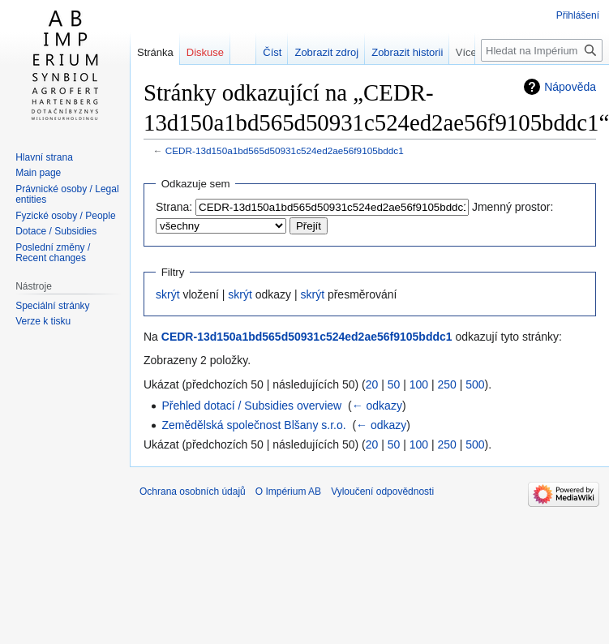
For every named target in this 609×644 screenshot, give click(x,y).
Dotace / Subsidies (55, 231)
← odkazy (377, 405)
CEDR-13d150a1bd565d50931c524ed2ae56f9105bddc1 (284, 150)
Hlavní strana (44, 157)
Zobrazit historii (416, 52)
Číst (281, 52)
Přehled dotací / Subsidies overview (251, 405)
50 (394, 384)
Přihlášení (577, 15)
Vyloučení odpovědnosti (382, 491)
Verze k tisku (43, 321)
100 (419, 384)
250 (446, 384)
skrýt (168, 294)
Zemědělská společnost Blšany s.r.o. (253, 425)
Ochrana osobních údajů (192, 491)
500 (474, 384)
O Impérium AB (288, 491)
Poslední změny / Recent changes (52, 253)
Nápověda (570, 86)
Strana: (174, 206)
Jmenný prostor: (512, 206)
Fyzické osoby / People (65, 215)
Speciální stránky (52, 305)
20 (372, 384)
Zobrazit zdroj (335, 52)
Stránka (155, 52)
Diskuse (205, 52)
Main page (38, 172)
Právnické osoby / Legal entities (66, 194)
